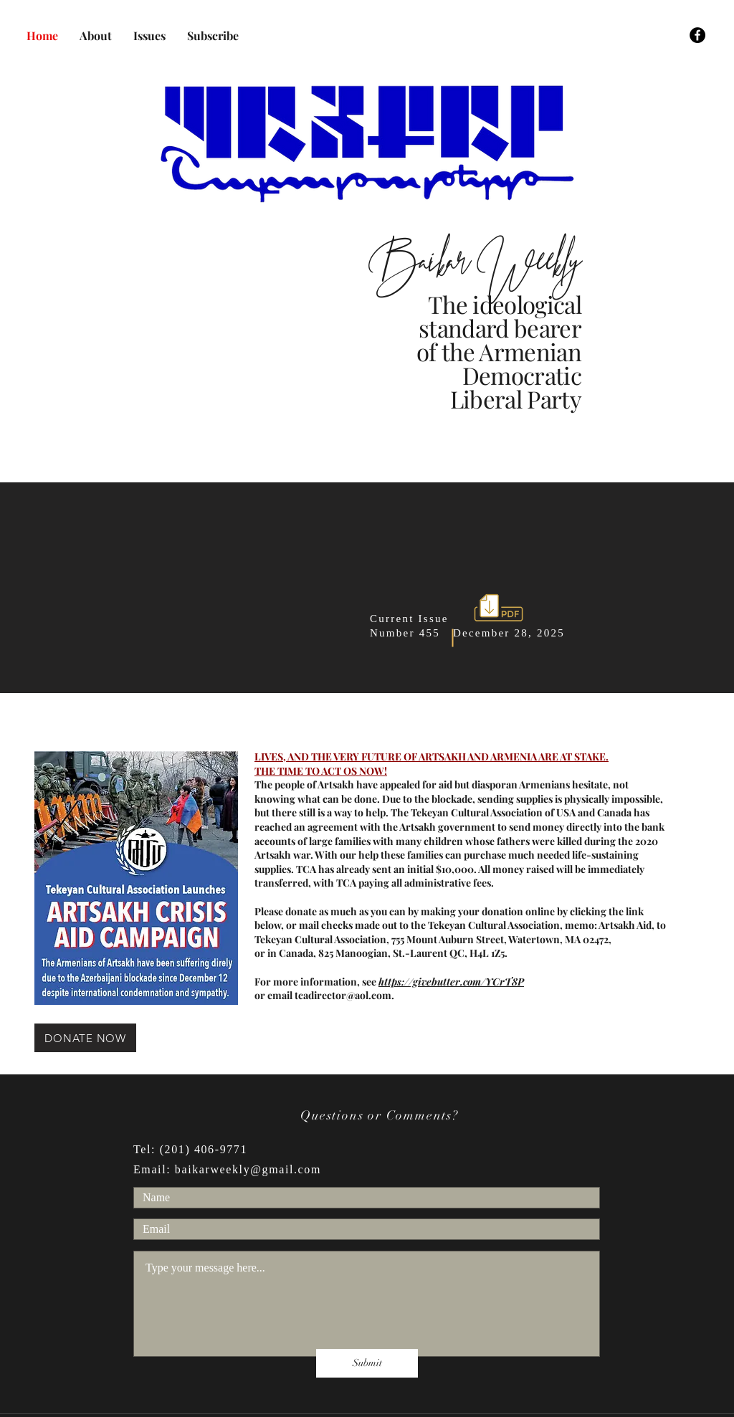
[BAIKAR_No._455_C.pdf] (498, 609)
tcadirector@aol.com (343, 995)
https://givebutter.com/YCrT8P (451, 981)
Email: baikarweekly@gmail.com (227, 1169)
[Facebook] (697, 35)
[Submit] (367, 1363)
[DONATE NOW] (85, 1038)
